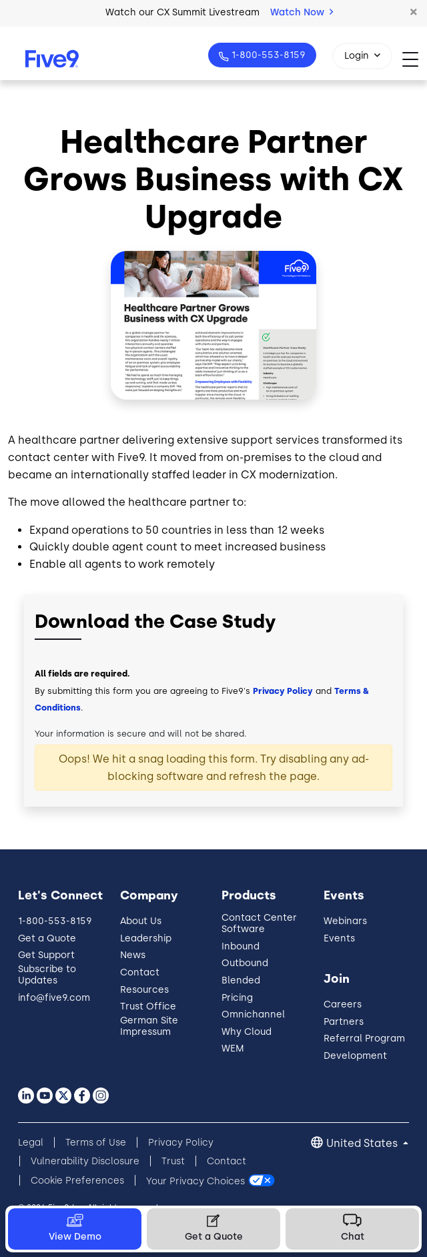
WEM (233, 1048)
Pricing (237, 997)
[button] (413, 12)
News (132, 955)
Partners (344, 1021)
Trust (173, 1161)
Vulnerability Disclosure (85, 1161)
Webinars (345, 921)
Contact (139, 972)
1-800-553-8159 (267, 55)
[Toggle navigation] (414, 59)
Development (355, 1056)
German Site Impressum (149, 1026)
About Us (140, 921)
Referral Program (364, 1038)
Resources (144, 989)
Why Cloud (247, 1031)
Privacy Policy (283, 691)
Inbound (241, 946)
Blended (241, 980)
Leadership (145, 938)
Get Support (46, 955)
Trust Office (148, 1006)
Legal (30, 1142)
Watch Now (301, 12)
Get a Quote (47, 938)
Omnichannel (253, 1014)
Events (339, 938)
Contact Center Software (259, 923)
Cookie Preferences (77, 1180)
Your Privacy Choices (195, 1180)
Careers (343, 1004)
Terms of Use (95, 1142)
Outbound (245, 963)
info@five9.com (54, 997)
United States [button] (363, 1143)
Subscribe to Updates (47, 974)
